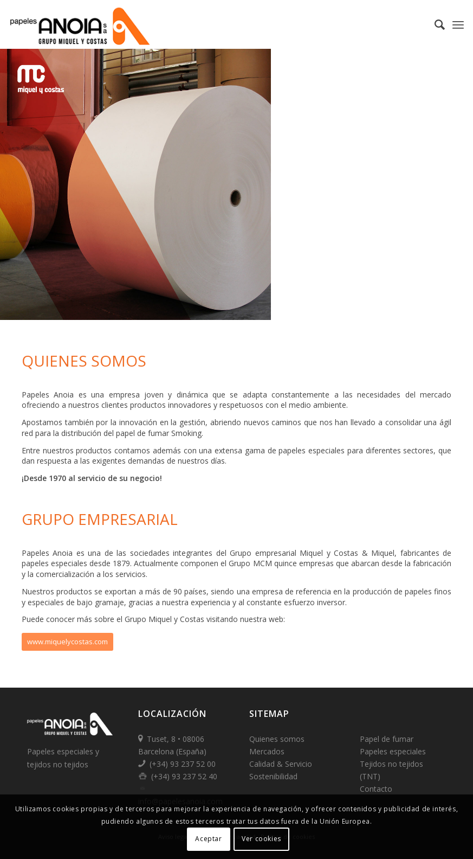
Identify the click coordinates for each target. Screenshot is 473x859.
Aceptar (208, 838)
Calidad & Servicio (280, 764)
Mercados (266, 751)
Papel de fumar (386, 739)
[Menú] (458, 24)
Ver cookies (261, 838)
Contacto (376, 789)
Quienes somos (276, 739)
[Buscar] (434, 24)
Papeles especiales (393, 751)
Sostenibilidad (273, 776)
